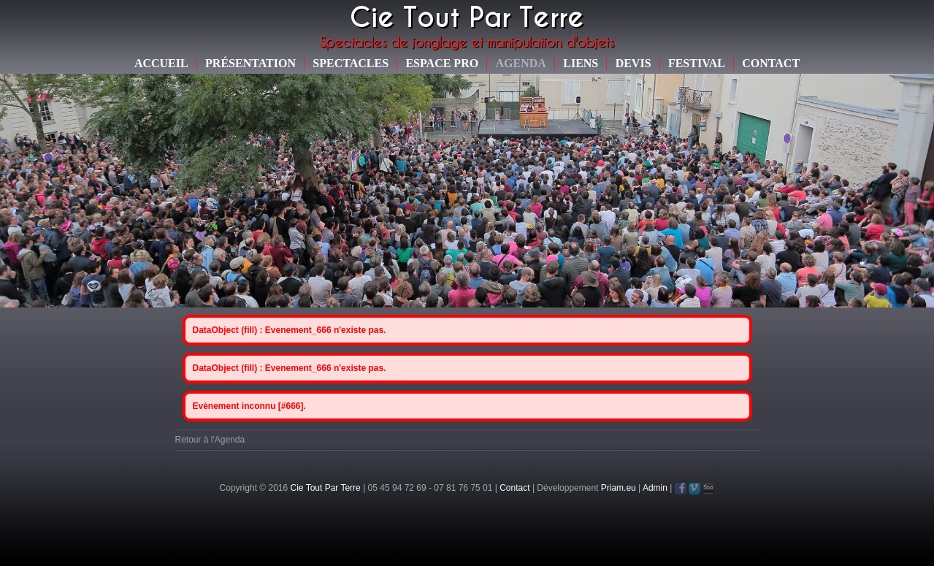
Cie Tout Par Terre (326, 488)
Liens (580, 63)
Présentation (250, 63)
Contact (771, 63)
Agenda (521, 63)
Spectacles (350, 63)
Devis (633, 63)
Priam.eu (618, 488)
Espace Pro (441, 63)
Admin (655, 488)
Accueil (161, 63)
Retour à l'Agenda (210, 440)
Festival (696, 63)
